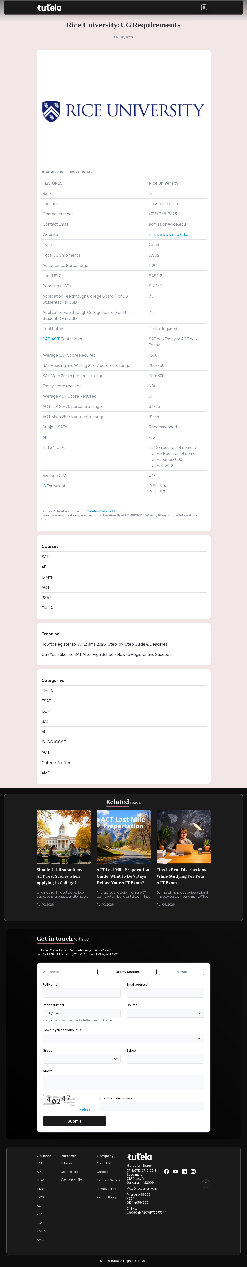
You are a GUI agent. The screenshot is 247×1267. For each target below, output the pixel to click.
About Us (103, 1163)
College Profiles (56, 762)
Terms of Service (108, 1180)
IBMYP (41, 1189)
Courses (50, 546)
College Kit (71, 1180)
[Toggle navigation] (204, 7)
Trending (50, 634)
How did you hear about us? (63, 1030)
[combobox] (165, 1013)
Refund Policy (106, 1197)
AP (45, 437)
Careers (102, 1172)
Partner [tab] (181, 972)
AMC (46, 773)
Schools (66, 1163)
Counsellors (69, 1172)
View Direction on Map (142, 1188)
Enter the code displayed (116, 1098)
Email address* (137, 984)
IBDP (46, 711)
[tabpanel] (123, 1053)
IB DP (40, 1180)
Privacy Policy (106, 1189)
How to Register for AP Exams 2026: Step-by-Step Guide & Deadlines (105, 644)
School (131, 1050)
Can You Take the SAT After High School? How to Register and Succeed (107, 654)
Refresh (86, 1109)
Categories (53, 680)
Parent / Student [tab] (126, 972)
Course (132, 1005)
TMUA (47, 608)
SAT (46, 339)
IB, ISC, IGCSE (54, 742)
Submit (74, 1121)
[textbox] (129, 1013)
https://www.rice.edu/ (169, 234)
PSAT (47, 597)
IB (45, 486)
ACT (56, 339)
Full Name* (50, 984)
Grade (47, 1050)
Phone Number (53, 1005)
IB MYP (48, 577)
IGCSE (41, 1197)
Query (47, 1071)
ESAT (46, 701)
